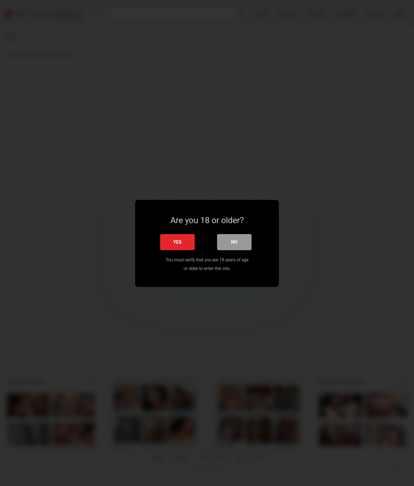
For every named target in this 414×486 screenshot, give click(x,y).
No (234, 241)
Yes (177, 241)
